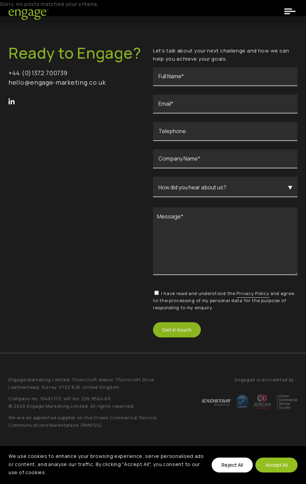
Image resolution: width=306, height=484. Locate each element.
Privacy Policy (252, 295)
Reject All (232, 465)
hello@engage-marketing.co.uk (57, 84)
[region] (153, 465)
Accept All (276, 465)
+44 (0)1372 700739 (38, 74)
